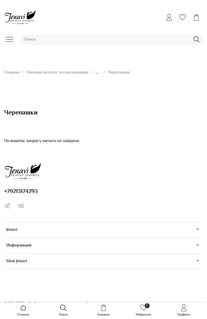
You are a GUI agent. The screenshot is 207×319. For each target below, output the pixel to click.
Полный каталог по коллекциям (57, 72)
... (97, 72)
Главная (11, 72)
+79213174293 (21, 191)
